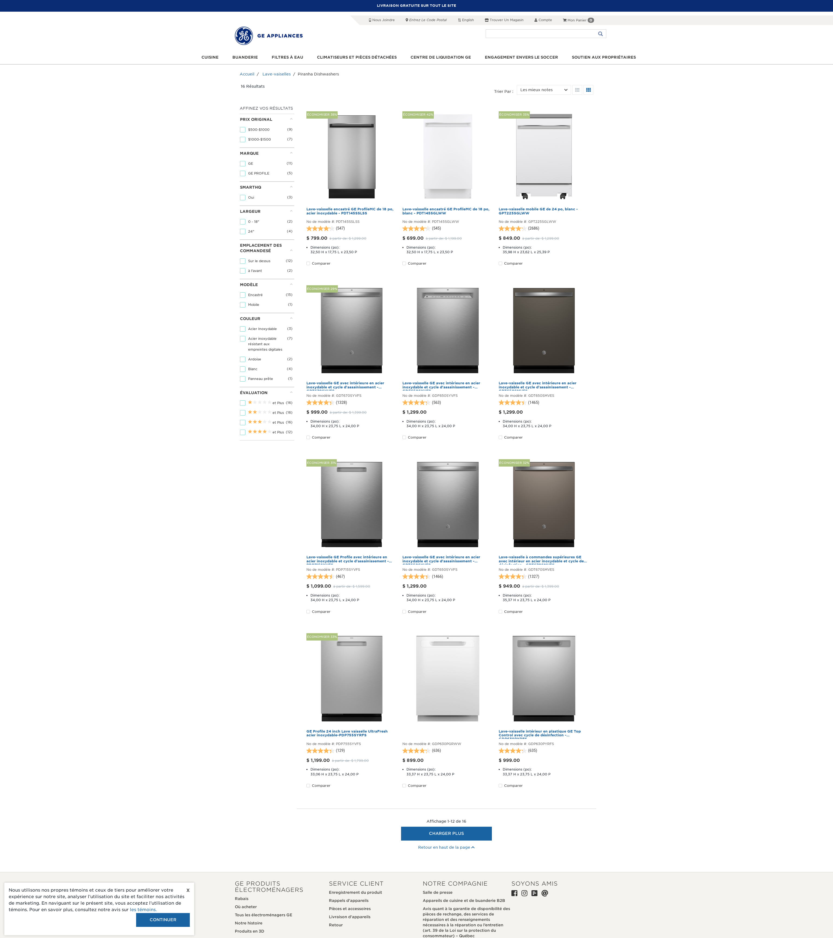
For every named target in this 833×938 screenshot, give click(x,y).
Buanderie (245, 57)
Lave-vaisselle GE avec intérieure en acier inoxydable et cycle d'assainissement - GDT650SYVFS (441, 560)
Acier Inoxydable (263, 329)
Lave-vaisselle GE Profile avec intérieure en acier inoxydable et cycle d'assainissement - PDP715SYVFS (347, 560)
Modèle (266, 284)
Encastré (256, 295)
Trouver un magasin (504, 20)
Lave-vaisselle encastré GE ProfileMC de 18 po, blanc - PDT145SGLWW (445, 211)
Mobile (254, 305)
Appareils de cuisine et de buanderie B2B (464, 900)
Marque (266, 153)
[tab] (266, 130)
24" (251, 231)
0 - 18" (254, 222)
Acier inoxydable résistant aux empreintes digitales (265, 344)
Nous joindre (382, 20)
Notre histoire (248, 923)
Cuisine (210, 57)
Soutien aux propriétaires (604, 57)
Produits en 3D (249, 931)
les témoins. (143, 909)
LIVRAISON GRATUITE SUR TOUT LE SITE (416, 6)
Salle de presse (438, 892)
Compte (543, 20)
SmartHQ (266, 187)
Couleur (266, 318)
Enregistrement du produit (355, 892)
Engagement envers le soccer (521, 57)
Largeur (266, 211)
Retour (336, 925)
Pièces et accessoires (350, 909)
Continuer (163, 919)
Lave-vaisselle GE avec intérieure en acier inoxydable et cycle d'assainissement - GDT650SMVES (537, 386)
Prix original (266, 119)
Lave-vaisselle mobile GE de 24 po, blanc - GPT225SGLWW (538, 211)
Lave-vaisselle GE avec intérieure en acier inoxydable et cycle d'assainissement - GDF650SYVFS (441, 386)
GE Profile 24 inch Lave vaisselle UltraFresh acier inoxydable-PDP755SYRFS (347, 733)
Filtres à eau (287, 57)
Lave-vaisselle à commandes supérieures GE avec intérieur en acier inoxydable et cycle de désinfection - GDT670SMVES (541, 560)
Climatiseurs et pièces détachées (357, 57)
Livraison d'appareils (349, 917)
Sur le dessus (259, 261)
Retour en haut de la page (446, 847)
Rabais (241, 898)
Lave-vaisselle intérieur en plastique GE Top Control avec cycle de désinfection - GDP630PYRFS (540, 734)
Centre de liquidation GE (441, 57)
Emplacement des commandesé (266, 248)
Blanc (253, 369)
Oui (251, 197)
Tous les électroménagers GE (263, 915)
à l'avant (255, 271)
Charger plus (446, 833)
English (466, 20)
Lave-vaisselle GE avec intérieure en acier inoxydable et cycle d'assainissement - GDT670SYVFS (345, 386)
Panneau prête (261, 379)
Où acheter (246, 907)
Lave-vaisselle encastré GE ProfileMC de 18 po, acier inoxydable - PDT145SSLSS (349, 211)
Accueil (247, 74)
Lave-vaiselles (276, 74)
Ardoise (255, 359)
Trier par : (503, 91)
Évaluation (266, 392)
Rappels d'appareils (349, 900)
